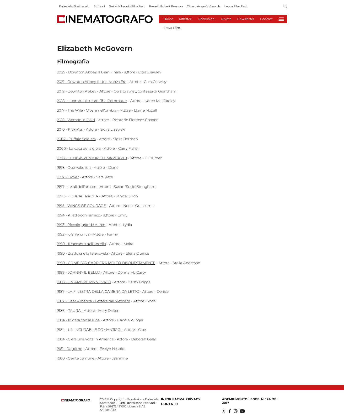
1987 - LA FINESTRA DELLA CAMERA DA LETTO (98, 291)
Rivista (226, 19)
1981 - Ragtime (69, 348)
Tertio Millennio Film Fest (127, 6)
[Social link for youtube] (242, 411)
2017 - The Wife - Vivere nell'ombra (87, 110)
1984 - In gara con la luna (78, 320)
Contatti (169, 404)
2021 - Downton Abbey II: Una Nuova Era (91, 81)
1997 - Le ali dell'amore (76, 186)
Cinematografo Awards (203, 6)
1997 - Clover (68, 177)
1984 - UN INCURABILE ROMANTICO (89, 329)
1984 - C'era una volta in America (85, 339)
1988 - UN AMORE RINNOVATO (84, 282)
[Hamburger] (281, 19)
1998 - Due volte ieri (74, 167)
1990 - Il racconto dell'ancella (81, 243)
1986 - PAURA (69, 310)
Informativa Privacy (180, 399)
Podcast (266, 19)
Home (168, 19)
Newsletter (245, 19)
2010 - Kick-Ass (70, 129)
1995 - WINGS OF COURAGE (81, 205)
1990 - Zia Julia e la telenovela (82, 253)
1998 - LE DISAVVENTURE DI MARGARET (92, 158)
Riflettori (185, 19)
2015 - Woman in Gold (76, 120)
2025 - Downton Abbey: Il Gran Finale (89, 72)
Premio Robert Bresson (166, 6)
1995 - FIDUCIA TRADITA (77, 196)
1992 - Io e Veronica (73, 234)
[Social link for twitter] (224, 411)
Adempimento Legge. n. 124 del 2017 (250, 401)
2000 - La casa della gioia (79, 148)
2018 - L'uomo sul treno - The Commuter (92, 100)
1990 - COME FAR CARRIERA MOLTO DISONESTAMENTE (106, 263)
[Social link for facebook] (229, 411)
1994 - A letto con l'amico (78, 215)
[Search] (285, 7)
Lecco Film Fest (235, 6)
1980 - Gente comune (75, 358)
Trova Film (172, 28)
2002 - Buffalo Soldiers (76, 139)
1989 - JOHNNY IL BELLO (78, 272)
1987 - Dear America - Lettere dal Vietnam (93, 301)
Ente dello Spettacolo (74, 6)
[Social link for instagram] (235, 411)
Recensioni (206, 19)
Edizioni (99, 6)
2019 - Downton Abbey (76, 91)
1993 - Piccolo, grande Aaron (81, 224)
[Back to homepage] (75, 400)
